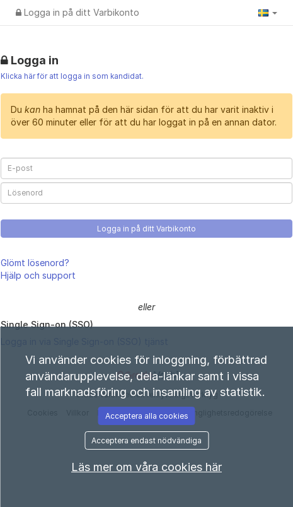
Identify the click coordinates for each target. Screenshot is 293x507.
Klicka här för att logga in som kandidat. (72, 76)
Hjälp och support (38, 275)
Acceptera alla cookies (146, 416)
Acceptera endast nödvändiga (146, 440)
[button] (268, 12)
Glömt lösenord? (35, 262)
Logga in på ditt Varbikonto (77, 12)
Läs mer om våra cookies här (146, 467)
